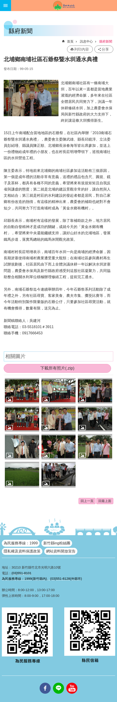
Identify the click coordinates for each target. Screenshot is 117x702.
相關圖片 (15, 356)
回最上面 (104, 501)
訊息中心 (86, 41)
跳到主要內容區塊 (2, 2)
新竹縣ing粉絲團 (56, 543)
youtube (72, 683)
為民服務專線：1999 (21, 543)
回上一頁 (87, 501)
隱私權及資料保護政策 (22, 551)
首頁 (70, 41)
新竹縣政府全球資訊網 (64, 5)
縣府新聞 (105, 41)
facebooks (45, 683)
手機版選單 (5, 5)
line (58, 683)
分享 (105, 49)
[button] (22, 391)
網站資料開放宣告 (61, 551)
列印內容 (81, 49)
